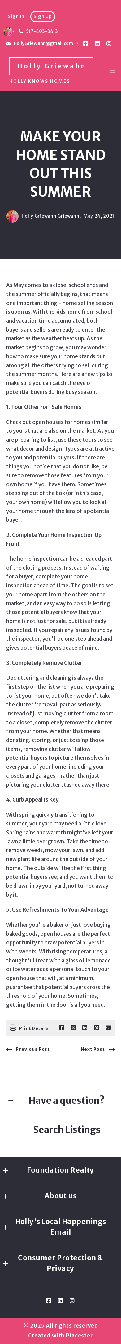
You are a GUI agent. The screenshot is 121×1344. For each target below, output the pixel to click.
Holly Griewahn (51, 66)
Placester (79, 1335)
